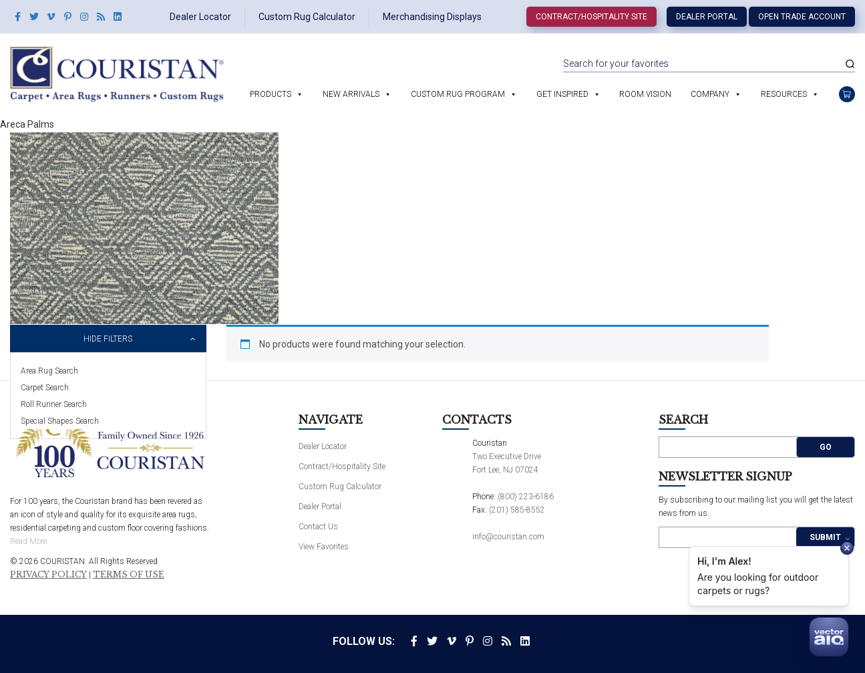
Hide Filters (107, 339)
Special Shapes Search (60, 421)
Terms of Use (128, 575)
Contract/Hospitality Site (591, 16)
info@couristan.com (508, 536)
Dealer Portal (706, 16)
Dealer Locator (200, 16)
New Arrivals (351, 94)
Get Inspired (562, 94)
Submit (825, 537)
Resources (784, 94)
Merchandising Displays (432, 16)
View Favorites (324, 546)
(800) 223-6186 (526, 496)
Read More (28, 541)
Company (710, 94)
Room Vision (645, 94)
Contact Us (318, 526)
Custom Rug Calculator (306, 16)
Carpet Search (45, 387)
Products (270, 94)
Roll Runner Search (54, 404)
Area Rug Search (49, 371)
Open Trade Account (802, 16)
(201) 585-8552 (517, 510)
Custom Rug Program (458, 94)
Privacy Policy (48, 575)
